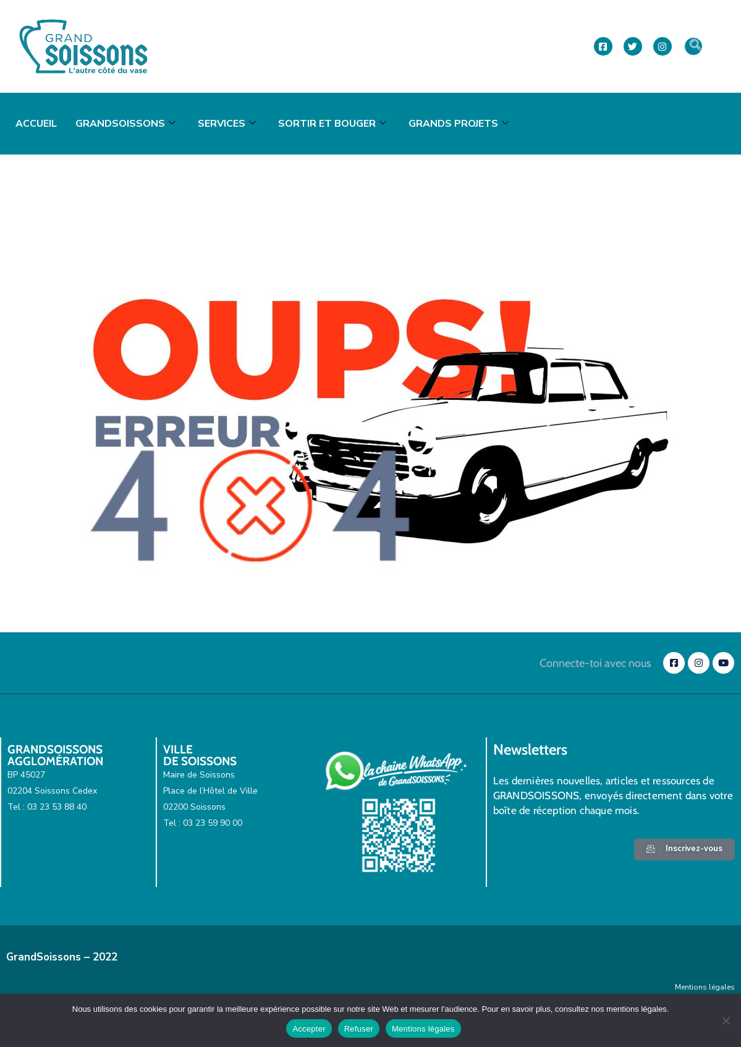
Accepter (308, 1028)
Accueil (36, 123)
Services (227, 124)
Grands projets (459, 124)
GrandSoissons (125, 124)
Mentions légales (705, 987)
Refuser (358, 1028)
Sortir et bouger (332, 124)
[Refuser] (725, 1020)
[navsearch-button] (693, 46)
